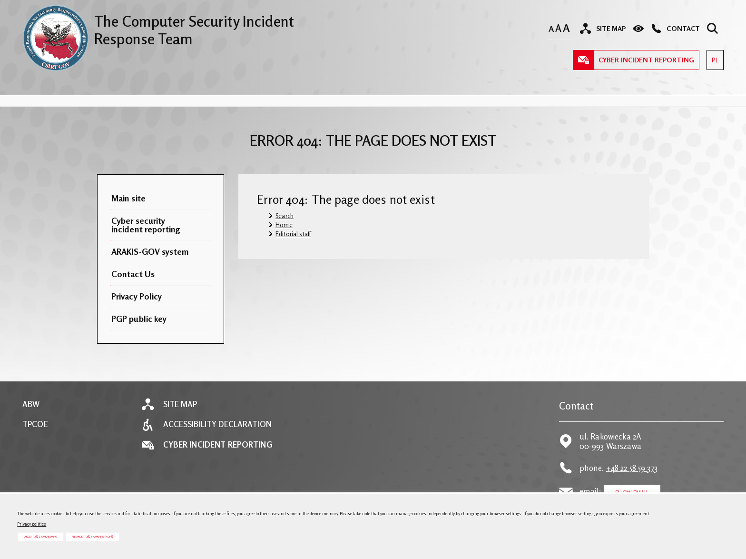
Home (284, 225)
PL (712, 57)
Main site (128, 198)
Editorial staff (293, 234)
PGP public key (139, 318)
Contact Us (133, 274)
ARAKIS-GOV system (150, 251)
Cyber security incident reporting (145, 224)
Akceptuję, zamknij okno (40, 536)
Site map (180, 404)
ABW (30, 404)
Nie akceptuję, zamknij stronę (92, 536)
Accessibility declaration (217, 424)
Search (284, 216)
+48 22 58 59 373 (632, 468)
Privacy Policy (136, 296)
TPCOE (35, 424)
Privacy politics (31, 524)
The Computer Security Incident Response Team (158, 26)
